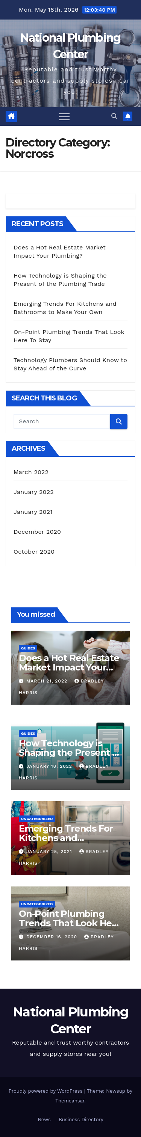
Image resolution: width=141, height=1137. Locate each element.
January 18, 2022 (50, 766)
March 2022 (31, 472)
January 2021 (33, 511)
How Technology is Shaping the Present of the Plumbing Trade (70, 752)
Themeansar (69, 1101)
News (44, 1119)
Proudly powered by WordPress (46, 1091)
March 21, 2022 (47, 681)
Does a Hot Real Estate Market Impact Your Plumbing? (69, 667)
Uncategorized (37, 819)
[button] (114, 116)
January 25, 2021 (50, 851)
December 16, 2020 (52, 936)
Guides (28, 648)
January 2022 (34, 491)
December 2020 (37, 531)
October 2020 (34, 551)
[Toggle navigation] (64, 116)
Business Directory (81, 1119)
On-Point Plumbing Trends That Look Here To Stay (70, 923)
